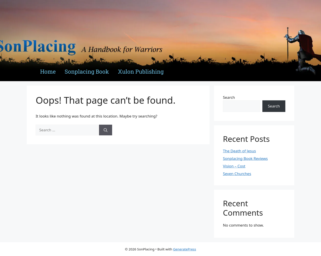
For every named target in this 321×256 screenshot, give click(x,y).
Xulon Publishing (141, 71)
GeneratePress (184, 249)
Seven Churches (237, 173)
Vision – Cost (234, 166)
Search (229, 97)
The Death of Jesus (239, 150)
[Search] (105, 130)
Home (48, 71)
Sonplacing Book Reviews (245, 158)
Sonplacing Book (87, 71)
